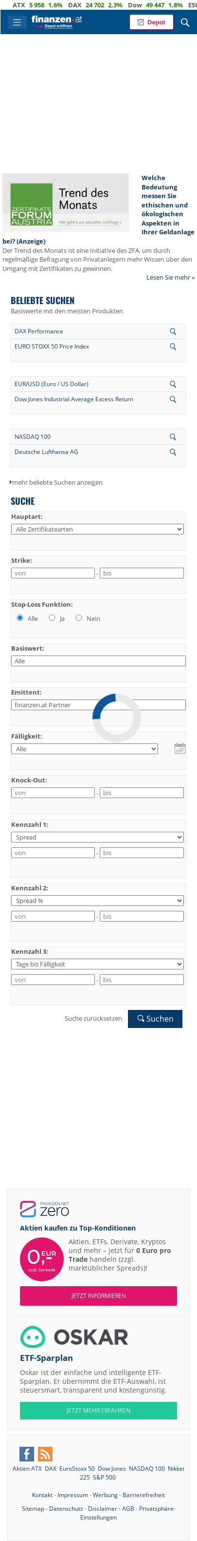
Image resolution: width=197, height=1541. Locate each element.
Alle (26, 618)
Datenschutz (66, 1508)
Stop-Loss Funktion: (42, 604)
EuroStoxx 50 (77, 1468)
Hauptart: (27, 516)
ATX (24, 4)
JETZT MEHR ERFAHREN (98, 1410)
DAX (81, 4)
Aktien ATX (27, 1468)
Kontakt (42, 1495)
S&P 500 (104, 1477)
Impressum (72, 1495)
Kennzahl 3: (29, 951)
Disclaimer (102, 1508)
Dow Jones (112, 1468)
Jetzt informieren (99, 1296)
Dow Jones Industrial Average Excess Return (74, 399)
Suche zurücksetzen (93, 1018)
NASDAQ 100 (33, 436)
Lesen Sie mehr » (170, 277)
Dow (141, 4)
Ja (56, 618)
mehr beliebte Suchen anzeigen (57, 482)
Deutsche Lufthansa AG (46, 452)
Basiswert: (27, 648)
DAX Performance (39, 331)
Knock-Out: (29, 780)
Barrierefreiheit (144, 1495)
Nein (87, 618)
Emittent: (26, 692)
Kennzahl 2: (29, 888)
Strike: (21, 560)
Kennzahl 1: (29, 824)
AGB (128, 1508)
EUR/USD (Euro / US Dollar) (52, 384)
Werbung (105, 1495)
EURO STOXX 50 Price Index (52, 346)
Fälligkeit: (26, 736)
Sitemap (33, 1508)
